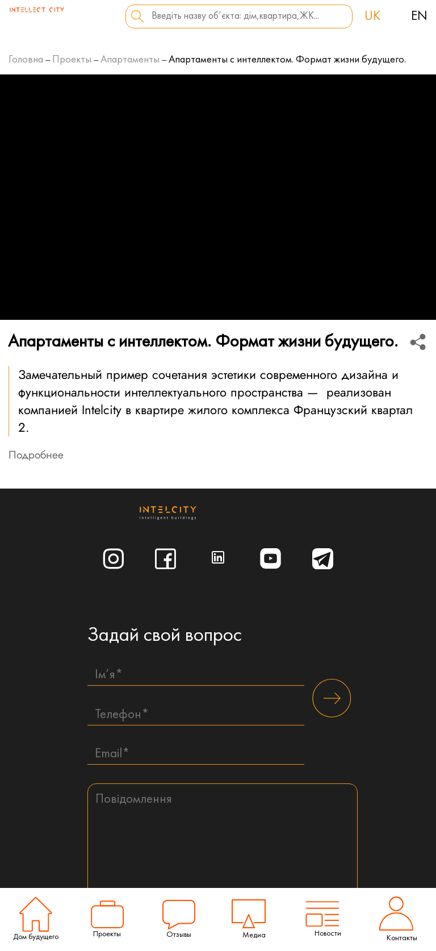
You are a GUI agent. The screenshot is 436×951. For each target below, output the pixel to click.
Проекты (71, 60)
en (419, 16)
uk (372, 16)
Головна (26, 60)
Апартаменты (130, 60)
